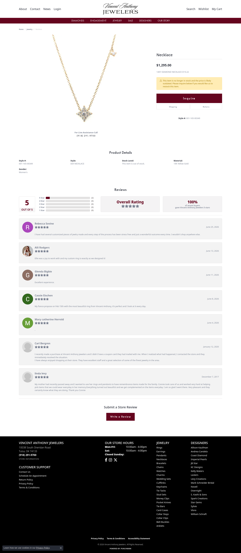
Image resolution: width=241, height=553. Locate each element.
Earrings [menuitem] (160, 451)
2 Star (42, 207)
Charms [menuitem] (160, 474)
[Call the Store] (27, 455)
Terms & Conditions (29, 487)
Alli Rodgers (42, 247)
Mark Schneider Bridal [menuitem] (202, 482)
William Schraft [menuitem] (199, 514)
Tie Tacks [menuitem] (161, 490)
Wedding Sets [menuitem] (163, 478)
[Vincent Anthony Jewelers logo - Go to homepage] (120, 9)
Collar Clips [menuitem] (162, 518)
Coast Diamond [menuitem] (199, 455)
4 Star (42, 201)
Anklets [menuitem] (160, 525)
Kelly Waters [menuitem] (197, 471)
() (92, 197)
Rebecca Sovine (44, 223)
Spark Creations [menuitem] (199, 498)
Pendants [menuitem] (161, 455)
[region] (86, 82)
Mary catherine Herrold (49, 319)
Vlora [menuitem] (193, 510)
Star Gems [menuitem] (196, 502)
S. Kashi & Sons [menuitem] (199, 494)
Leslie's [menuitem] (194, 474)
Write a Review (120, 416)
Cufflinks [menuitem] (161, 482)
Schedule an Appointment (32, 475)
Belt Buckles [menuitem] (162, 521)
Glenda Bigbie (43, 271)
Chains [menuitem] (160, 467)
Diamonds (77, 20)
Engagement (98, 20)
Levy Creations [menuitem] (198, 478)
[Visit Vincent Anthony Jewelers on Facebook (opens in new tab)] (106, 460)
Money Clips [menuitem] (162, 498)
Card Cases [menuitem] (162, 510)
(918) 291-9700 (86, 135)
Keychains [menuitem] (161, 486)
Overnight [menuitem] (196, 490)
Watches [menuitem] (160, 471)
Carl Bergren (42, 343)
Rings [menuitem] (159, 447)
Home (21, 29)
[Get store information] (29, 459)
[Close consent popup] (61, 548)
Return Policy (26, 479)
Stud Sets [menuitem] (161, 494)
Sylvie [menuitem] (194, 506)
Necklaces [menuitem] (161, 459)
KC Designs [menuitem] (197, 467)
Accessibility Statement (139, 538)
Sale (130, 20)
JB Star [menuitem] (194, 463)
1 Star (42, 210)
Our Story (164, 20)
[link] (23, 9)
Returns (206, 107)
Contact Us (24, 471)
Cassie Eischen (44, 295)
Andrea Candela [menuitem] (199, 451)
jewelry (29, 29)
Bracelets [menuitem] (161, 463)
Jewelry (117, 20)
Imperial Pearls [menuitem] (199, 459)
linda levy (41, 373)
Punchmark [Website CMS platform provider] (126, 549)
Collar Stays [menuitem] (162, 514)
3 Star (42, 204)
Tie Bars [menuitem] (160, 506)
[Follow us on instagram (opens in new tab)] (110, 460)
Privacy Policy (26, 483)
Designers (145, 20)
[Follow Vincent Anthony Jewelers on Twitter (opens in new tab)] (115, 460)
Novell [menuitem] (194, 486)
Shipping (173, 107)
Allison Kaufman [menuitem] (199, 447)
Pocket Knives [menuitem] (163, 502)
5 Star (42, 197)
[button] (57, 9)
